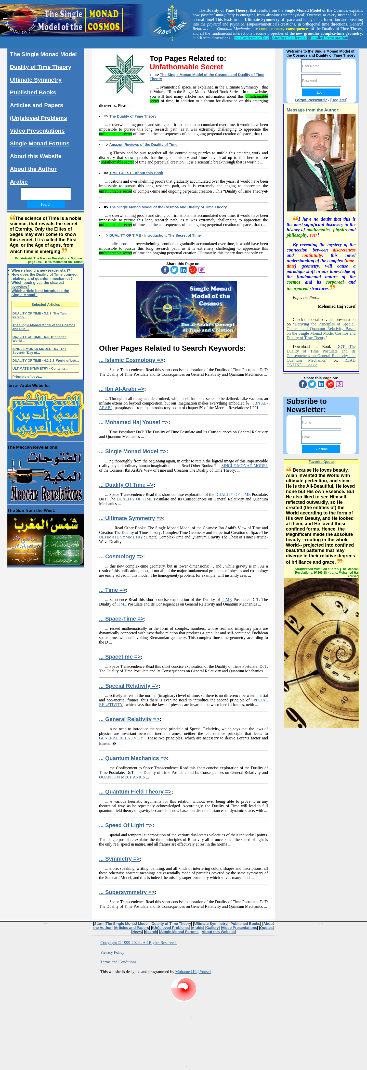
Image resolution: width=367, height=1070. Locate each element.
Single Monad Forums (40, 143)
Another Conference (289, 38)
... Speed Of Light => (125, 825)
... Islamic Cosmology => (131, 360)
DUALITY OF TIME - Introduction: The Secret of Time (155, 235)
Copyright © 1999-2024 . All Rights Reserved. (138, 942)
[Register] (338, 100)
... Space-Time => (121, 618)
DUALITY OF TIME (233, 494)
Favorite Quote (321, 462)
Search (151, 932)
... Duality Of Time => (126, 485)
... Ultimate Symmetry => (131, 518)
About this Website (35, 156)
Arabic (19, 182)
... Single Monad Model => (132, 451)
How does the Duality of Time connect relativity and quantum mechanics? (44, 276)
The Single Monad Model (43, 54)
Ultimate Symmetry (36, 80)
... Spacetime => (120, 656)
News (137, 932)
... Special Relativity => (129, 686)
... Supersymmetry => (127, 892)
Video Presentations (37, 131)
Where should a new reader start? (40, 270)
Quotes (266, 928)
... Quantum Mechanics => (133, 758)
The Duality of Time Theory (132, 116)
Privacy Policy (112, 952)
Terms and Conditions (118, 962)
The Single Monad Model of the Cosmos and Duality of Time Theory (168, 207)
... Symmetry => (119, 858)
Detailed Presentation (328, 38)
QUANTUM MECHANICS (122, 777)
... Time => (112, 590)
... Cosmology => (121, 556)
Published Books (33, 92)
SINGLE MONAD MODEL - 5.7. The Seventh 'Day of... (39, 351)
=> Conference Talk (251, 38)
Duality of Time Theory (40, 67)
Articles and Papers (36, 105)
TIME (227, 599)
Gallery (212, 928)
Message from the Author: (313, 110)
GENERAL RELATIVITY (121, 738)
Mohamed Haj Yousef (193, 972)
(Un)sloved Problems (38, 118)
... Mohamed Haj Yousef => (133, 422)
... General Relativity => (129, 719)
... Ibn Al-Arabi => (121, 389)
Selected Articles (46, 305)
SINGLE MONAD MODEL (244, 465)
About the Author (33, 169)
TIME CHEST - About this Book (136, 173)
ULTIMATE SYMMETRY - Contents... (40, 368)
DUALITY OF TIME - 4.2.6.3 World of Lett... (45, 360)
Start (98, 924)
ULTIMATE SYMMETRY (121, 537)
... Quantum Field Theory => (135, 791)
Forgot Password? (311, 100)
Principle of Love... (27, 377)
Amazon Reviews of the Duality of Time (143, 145)
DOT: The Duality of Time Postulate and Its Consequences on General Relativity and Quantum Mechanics (321, 353)
